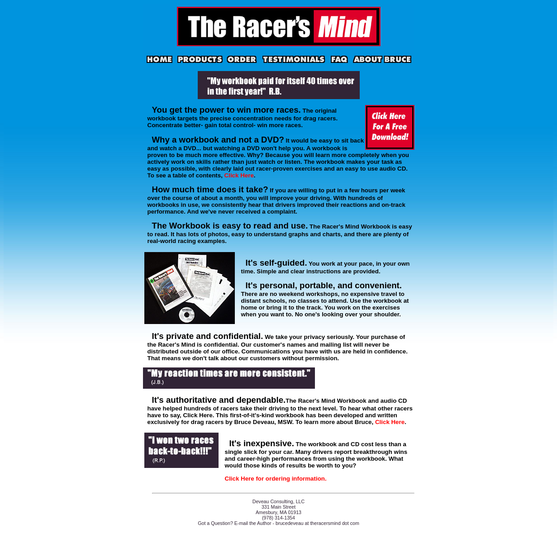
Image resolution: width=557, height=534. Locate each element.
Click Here (239, 175)
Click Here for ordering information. (276, 478)
